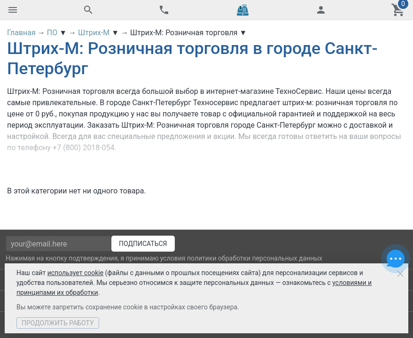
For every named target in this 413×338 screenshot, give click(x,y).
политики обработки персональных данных (254, 258)
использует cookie (75, 273)
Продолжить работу (58, 323)
